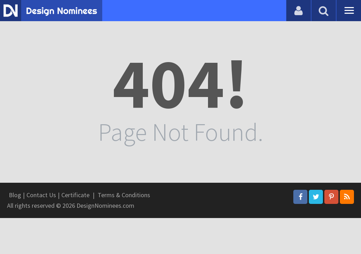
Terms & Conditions (124, 195)
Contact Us (41, 195)
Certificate (75, 195)
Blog (15, 195)
